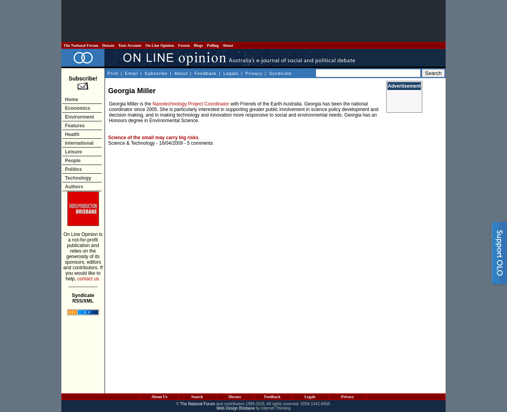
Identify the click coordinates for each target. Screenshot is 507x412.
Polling (213, 45)
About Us (159, 397)
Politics (73, 169)
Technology (78, 178)
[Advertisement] (253, 21)
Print (112, 73)
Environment (79, 117)
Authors (74, 187)
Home (71, 99)
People (72, 160)
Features (75, 125)
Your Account (129, 45)
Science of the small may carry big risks (153, 137)
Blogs (198, 45)
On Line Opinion (159, 45)
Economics (77, 108)
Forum (184, 45)
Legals (230, 73)
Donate (108, 45)
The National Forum (81, 45)
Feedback (205, 73)
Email (131, 73)
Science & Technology (131, 143)
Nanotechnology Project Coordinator (190, 104)
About (228, 45)
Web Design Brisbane (236, 408)
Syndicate (280, 73)
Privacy (253, 73)
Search (197, 397)
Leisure (73, 152)
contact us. (88, 279)
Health (72, 134)
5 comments (200, 143)
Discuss (235, 397)
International (79, 143)
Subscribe (156, 73)
